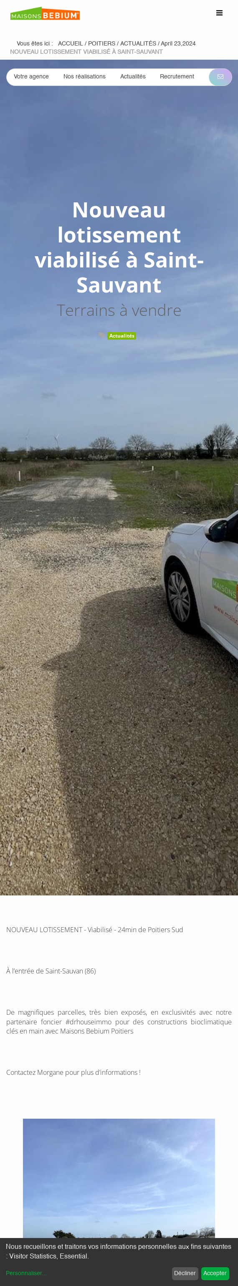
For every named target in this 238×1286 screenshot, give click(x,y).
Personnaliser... (26, 1273)
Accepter (215, 1273)
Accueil (70, 44)
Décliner (185, 1273)
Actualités (121, 335)
